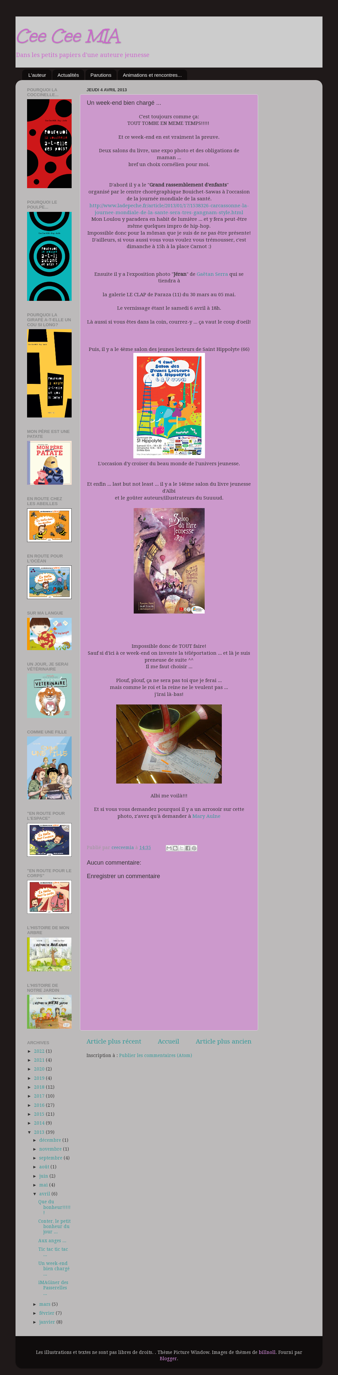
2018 (40, 1087)
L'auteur (37, 75)
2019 (40, 1078)
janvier (47, 1322)
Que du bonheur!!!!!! (54, 1207)
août (45, 1166)
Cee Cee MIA (67, 35)
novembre (51, 1149)
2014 (40, 1123)
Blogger (168, 1358)
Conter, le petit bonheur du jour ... (54, 1226)
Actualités (68, 75)
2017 (40, 1096)
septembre (51, 1157)
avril (45, 1193)
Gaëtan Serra (212, 274)
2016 (40, 1105)
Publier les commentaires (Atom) (155, 1055)
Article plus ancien (224, 1041)
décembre (50, 1140)
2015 (40, 1114)
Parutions (100, 75)
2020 (40, 1069)
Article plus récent (113, 1041)
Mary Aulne (206, 816)
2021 (40, 1060)
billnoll (267, 1352)
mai (44, 1185)
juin (44, 1176)
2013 (40, 1132)
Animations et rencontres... (152, 75)
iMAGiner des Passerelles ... (53, 1288)
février (47, 1313)
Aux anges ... (52, 1240)
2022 (40, 1051)
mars (45, 1304)
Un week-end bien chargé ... (54, 1268)
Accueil (168, 1041)
